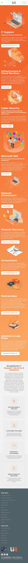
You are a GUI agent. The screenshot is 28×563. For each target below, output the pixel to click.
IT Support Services (5, 495)
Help (24, 2)
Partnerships (4, 517)
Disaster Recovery (5, 512)
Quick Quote (4, 530)
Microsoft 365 (4, 505)
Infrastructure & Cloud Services (8, 500)
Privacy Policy (4, 540)
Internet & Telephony (6, 497)
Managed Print (4, 502)
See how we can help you (10, 45)
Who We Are (4, 538)
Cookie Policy (4, 542)
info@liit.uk (19, 557)
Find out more (7, 126)
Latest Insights (4, 533)
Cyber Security (4, 510)
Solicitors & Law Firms (6, 519)
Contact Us (3, 535)
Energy (2, 507)
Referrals (3, 522)
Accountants (4, 514)
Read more (6, 87)
